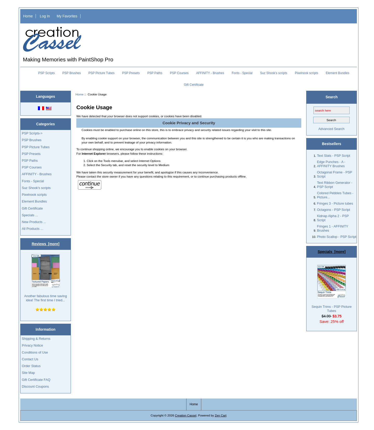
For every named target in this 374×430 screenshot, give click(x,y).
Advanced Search (331, 129)
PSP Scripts (46, 73)
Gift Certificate (194, 85)
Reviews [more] (45, 244)
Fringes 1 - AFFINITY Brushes (332, 228)
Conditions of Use (35, 352)
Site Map (28, 373)
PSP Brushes (71, 73)
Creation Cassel (185, 415)
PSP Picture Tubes (101, 73)
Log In (45, 16)
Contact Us (30, 359)
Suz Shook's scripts (273, 73)
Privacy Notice (32, 345)
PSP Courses (179, 73)
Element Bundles (337, 73)
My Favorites (67, 16)
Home (28, 16)
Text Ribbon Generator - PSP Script (334, 185)
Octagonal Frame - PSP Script (334, 174)
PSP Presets (131, 73)
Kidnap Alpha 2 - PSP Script (333, 218)
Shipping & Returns (36, 339)
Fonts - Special (242, 73)
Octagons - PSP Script (333, 210)
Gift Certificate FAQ (36, 380)
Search (332, 97)
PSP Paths (154, 73)
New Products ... (34, 222)
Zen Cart (220, 415)
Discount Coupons (35, 386)
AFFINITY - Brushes (210, 73)
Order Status (31, 366)
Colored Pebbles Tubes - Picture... (335, 195)
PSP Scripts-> (32, 133)
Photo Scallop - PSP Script (336, 237)
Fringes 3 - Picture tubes (335, 203)
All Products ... (32, 229)
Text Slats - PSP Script (333, 156)
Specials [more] (331, 252)
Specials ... (30, 215)
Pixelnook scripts (306, 73)
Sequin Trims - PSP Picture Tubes (332, 289)
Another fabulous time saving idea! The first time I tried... (45, 278)
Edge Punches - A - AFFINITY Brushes (331, 164)
